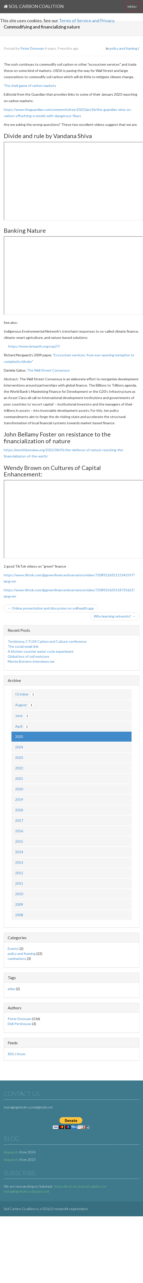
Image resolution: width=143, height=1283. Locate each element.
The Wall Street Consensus (48, 370)
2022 (19, 768)
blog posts (11, 1152)
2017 (19, 820)
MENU (132, 6)
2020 (19, 789)
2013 (19, 862)
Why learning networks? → (115, 616)
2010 (19, 894)
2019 (19, 799)
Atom (21, 1054)
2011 (19, 883)
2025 (19, 736)
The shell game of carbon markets (30, 85)
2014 (19, 852)
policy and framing (123, 48)
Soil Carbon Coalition (34, 6)
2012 (19, 873)
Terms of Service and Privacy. (87, 20)
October (25, 694)
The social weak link (23, 646)
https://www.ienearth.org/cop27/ (34, 346)
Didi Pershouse (19, 1024)
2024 (19, 747)
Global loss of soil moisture (28, 656)
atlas (11, 989)
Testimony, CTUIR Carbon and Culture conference (47, 641)
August (24, 705)
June (22, 715)
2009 (19, 904)
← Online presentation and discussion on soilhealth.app (50, 608)
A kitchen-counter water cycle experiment (41, 651)
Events (13, 948)
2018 (19, 810)
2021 (19, 778)
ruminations (17, 958)
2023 (19, 757)
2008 (19, 915)
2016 (19, 831)
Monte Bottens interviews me (31, 661)
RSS (11, 1054)
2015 (19, 841)
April (22, 726)
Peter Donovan (32, 48)
